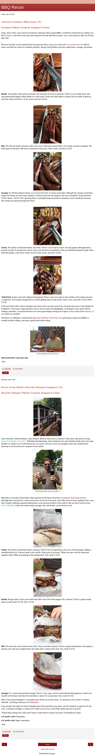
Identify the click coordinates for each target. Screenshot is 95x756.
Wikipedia (34, 702)
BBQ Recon (12, 7)
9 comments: (18, 369)
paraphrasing (45, 709)
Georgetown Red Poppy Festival (73, 498)
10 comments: (18, 732)
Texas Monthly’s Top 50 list (47, 318)
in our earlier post (72, 44)
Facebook (25, 27)
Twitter (46, 27)
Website (16, 27)
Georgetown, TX (54, 387)
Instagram (35, 27)
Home (47, 744)
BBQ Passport (6, 35)
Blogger (52, 754)
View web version (47, 749)
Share (5, 373)
